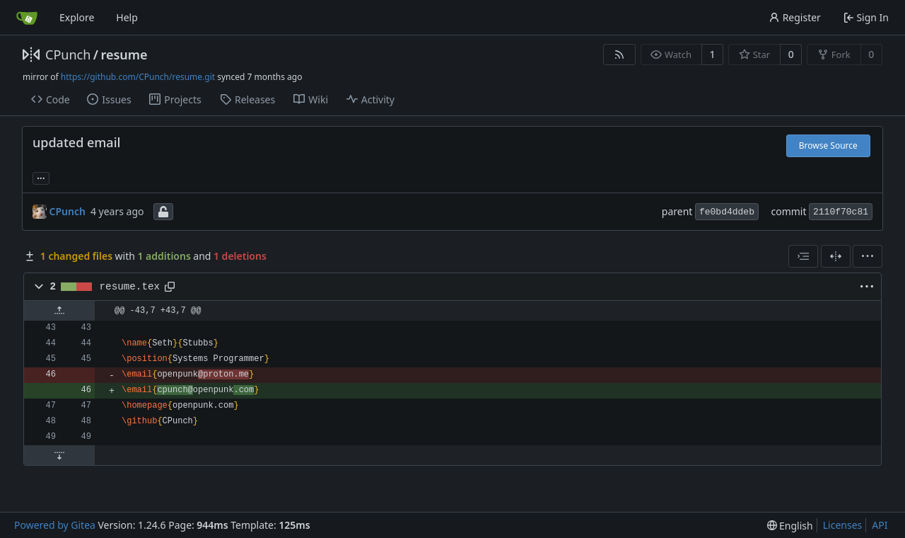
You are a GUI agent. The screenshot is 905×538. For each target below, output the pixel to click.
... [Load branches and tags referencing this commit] (41, 177)
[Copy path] (170, 287)
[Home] (27, 17)
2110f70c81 (840, 212)
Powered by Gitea (54, 525)
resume (123, 54)
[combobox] (803, 256)
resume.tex (130, 286)
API (879, 525)
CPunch (67, 54)
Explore (76, 17)
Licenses (843, 525)
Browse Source (828, 145)
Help (127, 17)
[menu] (867, 256)
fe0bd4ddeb (726, 212)
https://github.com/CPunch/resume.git (138, 77)
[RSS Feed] (619, 54)
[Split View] (836, 256)
